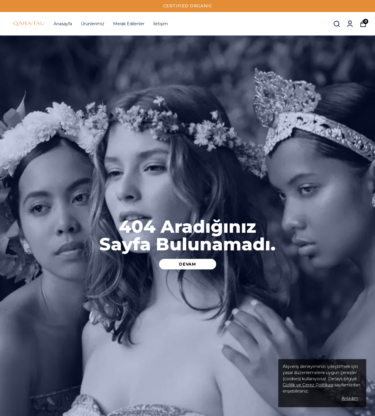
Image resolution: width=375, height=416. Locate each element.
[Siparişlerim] (350, 24)
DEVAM (187, 264)
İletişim (160, 23)
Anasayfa (63, 23)
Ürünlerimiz (92, 23)
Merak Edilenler (128, 23)
